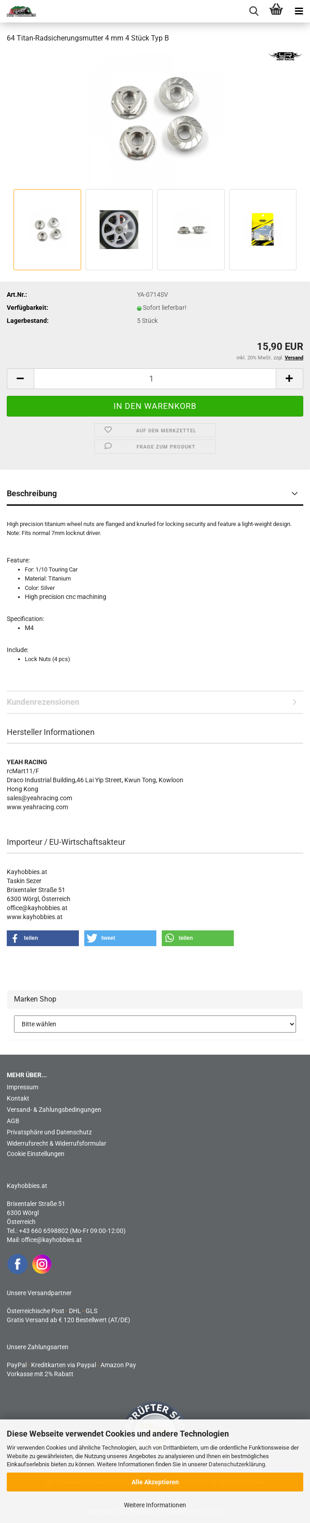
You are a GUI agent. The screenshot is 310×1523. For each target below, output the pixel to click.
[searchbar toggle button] (253, 11)
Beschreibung (32, 493)
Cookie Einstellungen (35, 1153)
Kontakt (18, 1098)
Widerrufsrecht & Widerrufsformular (56, 1143)
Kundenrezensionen (43, 702)
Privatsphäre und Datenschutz (49, 1132)
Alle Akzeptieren (155, 1482)
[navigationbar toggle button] (298, 11)
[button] (20, 378)
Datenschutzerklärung (237, 1464)
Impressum (22, 1087)
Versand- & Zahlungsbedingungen (54, 1109)
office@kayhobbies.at (51, 1239)
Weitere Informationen (155, 1505)
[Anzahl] (155, 378)
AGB (13, 1120)
